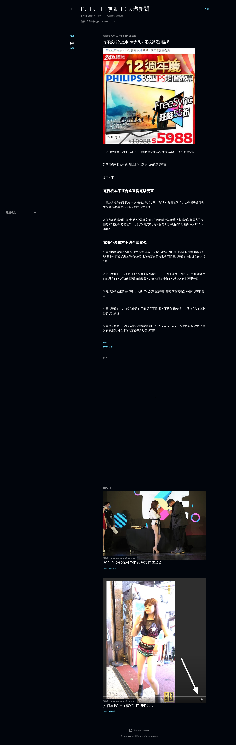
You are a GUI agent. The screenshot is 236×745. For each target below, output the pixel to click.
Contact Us (108, 21)
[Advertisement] (154, 458)
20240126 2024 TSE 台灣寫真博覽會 (132, 562)
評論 (72, 48)
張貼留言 (112, 568)
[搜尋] (207, 9)
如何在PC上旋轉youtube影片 (128, 705)
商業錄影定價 (93, 21)
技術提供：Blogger (139, 730)
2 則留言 (112, 711)
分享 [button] (72, 36)
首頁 (83, 21)
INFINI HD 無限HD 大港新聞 (115, 8)
